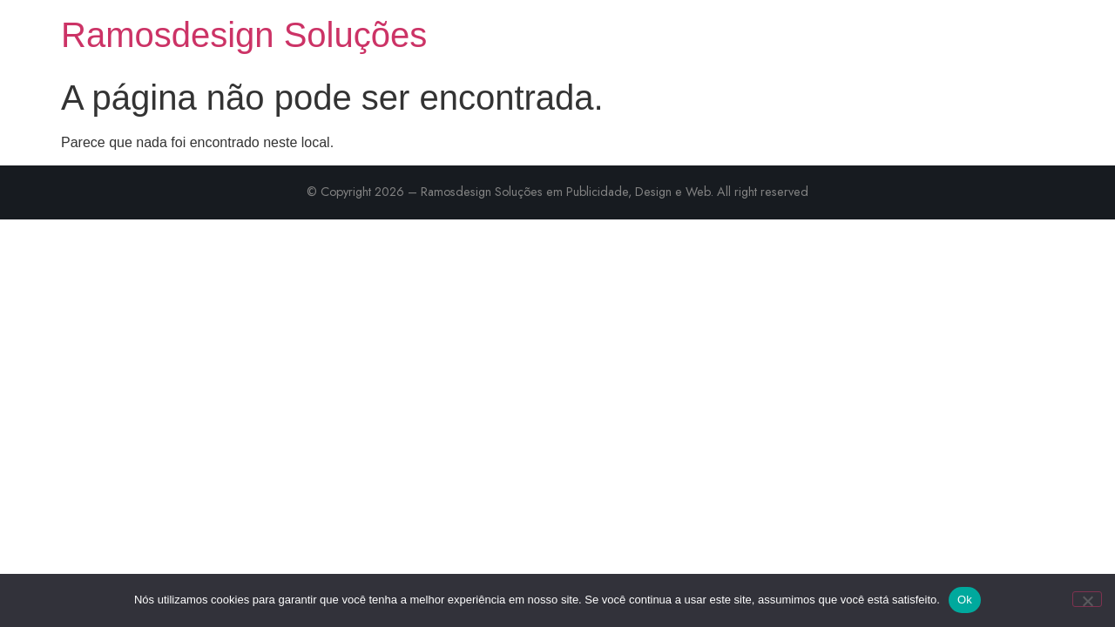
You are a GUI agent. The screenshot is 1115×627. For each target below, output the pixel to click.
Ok (964, 599)
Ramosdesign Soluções (244, 35)
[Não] (1087, 599)
